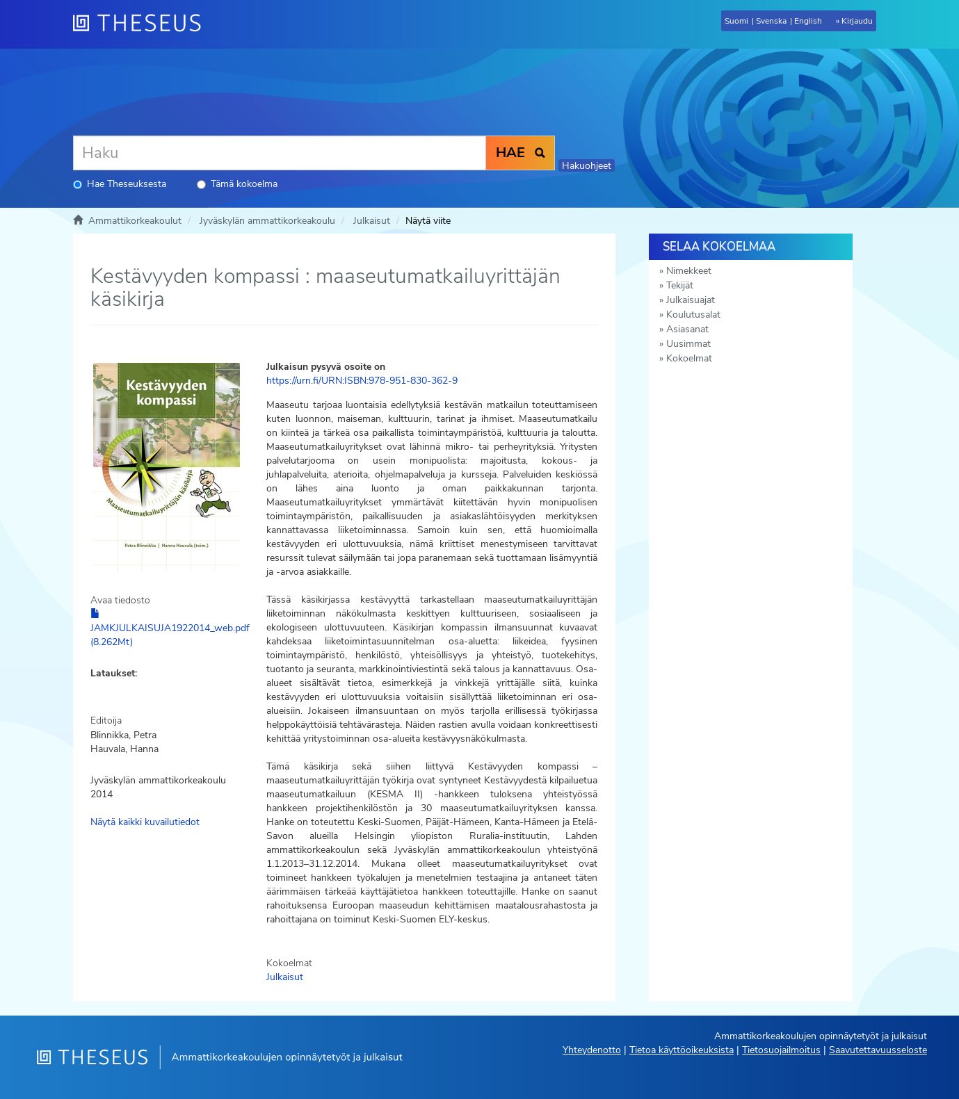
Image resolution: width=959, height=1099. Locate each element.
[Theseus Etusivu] (142, 24)
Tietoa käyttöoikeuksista (681, 1050)
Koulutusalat (693, 314)
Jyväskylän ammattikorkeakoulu (267, 220)
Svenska (771, 20)
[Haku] (279, 153)
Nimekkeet (688, 270)
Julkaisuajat (690, 300)
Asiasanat (687, 329)
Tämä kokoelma (237, 183)
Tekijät (679, 285)
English (808, 20)
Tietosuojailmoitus (781, 1050)
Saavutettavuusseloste (878, 1050)
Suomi (736, 20)
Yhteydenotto (592, 1050)
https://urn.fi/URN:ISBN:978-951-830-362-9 (362, 380)
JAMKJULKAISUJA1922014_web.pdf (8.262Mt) (170, 628)
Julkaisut (371, 220)
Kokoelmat (689, 358)
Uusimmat (688, 343)
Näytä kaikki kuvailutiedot (145, 822)
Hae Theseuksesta (119, 183)
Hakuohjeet (586, 165)
